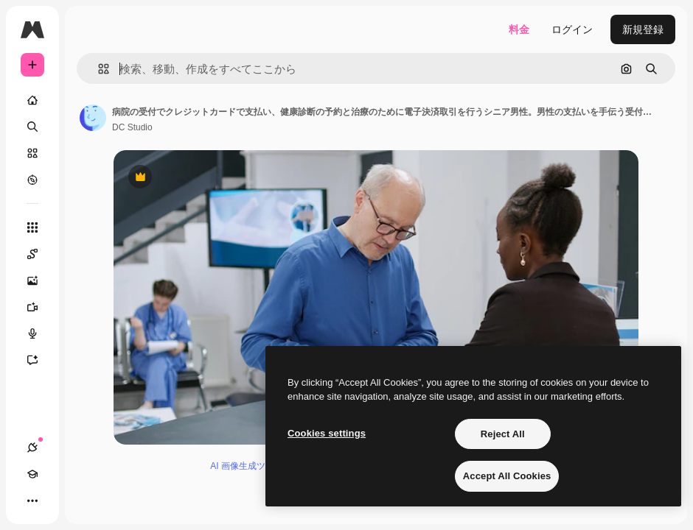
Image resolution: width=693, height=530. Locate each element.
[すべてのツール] (32, 227)
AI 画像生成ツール (246, 466)
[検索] (32, 126)
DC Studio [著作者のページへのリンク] (132, 127)
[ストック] (32, 153)
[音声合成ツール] (40, 333)
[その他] (32, 500)
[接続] (32, 447)
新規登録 (643, 29)
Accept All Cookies (507, 475)
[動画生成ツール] (40, 307)
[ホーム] (32, 100)
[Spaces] (40, 254)
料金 (519, 29)
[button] (97, 68)
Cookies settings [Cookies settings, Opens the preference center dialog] (327, 433)
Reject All (503, 433)
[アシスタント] (40, 360)
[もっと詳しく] (32, 179)
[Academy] (32, 474)
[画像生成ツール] (40, 280)
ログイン (572, 29)
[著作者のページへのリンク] (93, 118)
